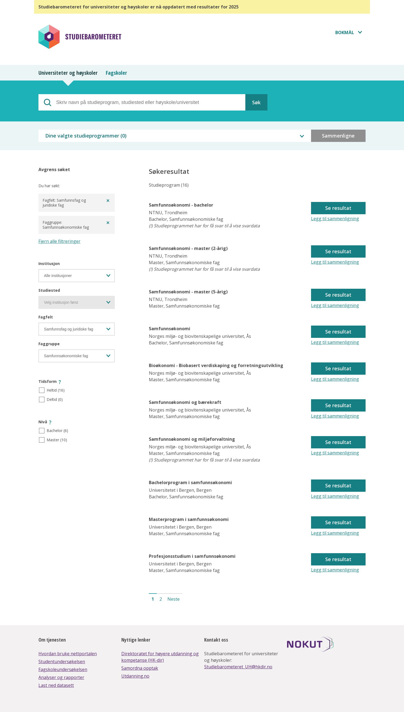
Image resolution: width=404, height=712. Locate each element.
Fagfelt (45, 317)
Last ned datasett (56, 685)
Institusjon (49, 263)
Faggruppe (49, 343)
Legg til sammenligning (335, 219)
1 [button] (153, 599)
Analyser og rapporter (61, 677)
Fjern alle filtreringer (59, 241)
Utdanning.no (135, 676)
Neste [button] (173, 599)
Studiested (49, 290)
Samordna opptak (139, 668)
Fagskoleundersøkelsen (62, 669)
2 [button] (160, 599)
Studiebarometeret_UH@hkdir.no (238, 667)
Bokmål (344, 32)
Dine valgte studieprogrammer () (85, 135)
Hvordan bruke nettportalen (67, 654)
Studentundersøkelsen (61, 662)
